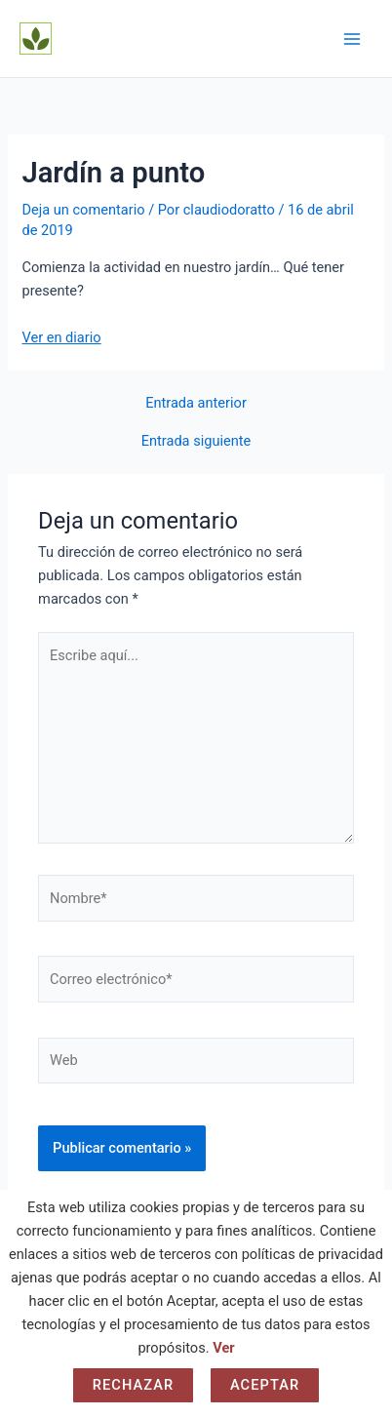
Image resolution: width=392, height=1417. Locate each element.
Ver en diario (60, 337)
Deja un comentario (82, 209)
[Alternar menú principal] (352, 39)
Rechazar (134, 1385)
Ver (223, 1348)
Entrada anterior (196, 403)
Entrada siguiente (196, 441)
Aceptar (264, 1385)
